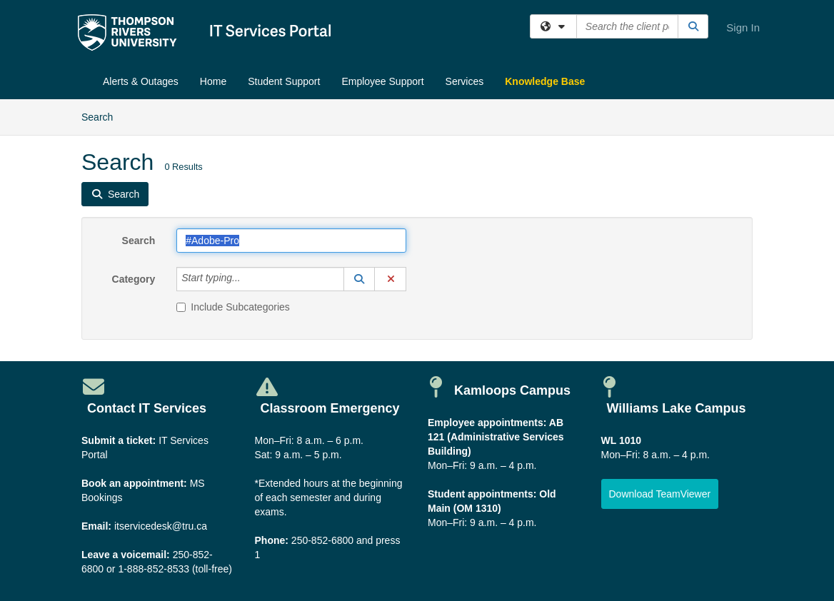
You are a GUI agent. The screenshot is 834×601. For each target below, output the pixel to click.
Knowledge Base (545, 81)
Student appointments (480, 494)
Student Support (284, 81)
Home (213, 81)
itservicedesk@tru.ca (160, 526)
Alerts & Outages (141, 81)
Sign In (743, 27)
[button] (359, 279)
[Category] (248, 279)
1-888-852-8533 (153, 569)
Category (134, 279)
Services (465, 81)
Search (102, 116)
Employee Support (382, 81)
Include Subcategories (233, 307)
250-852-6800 (322, 540)
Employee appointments (485, 422)
